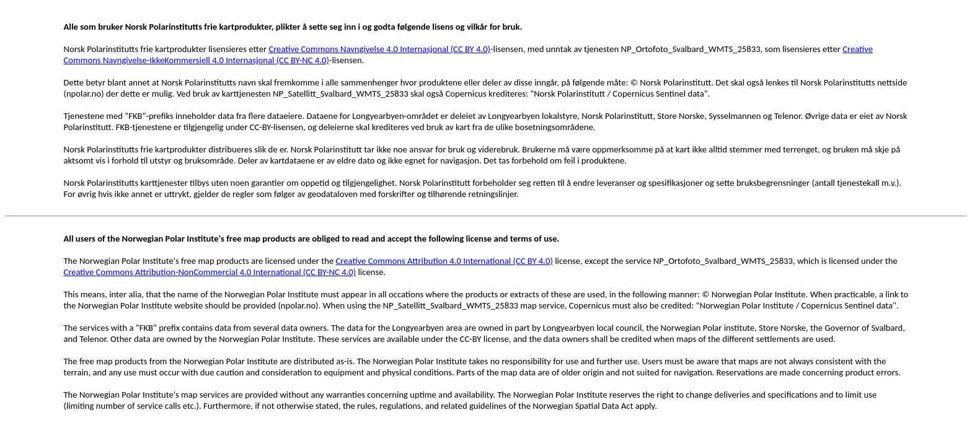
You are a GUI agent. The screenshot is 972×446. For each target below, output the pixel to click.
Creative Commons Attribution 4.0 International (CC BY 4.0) (444, 260)
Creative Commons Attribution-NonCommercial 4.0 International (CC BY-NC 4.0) (209, 272)
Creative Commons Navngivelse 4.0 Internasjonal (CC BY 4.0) (379, 49)
